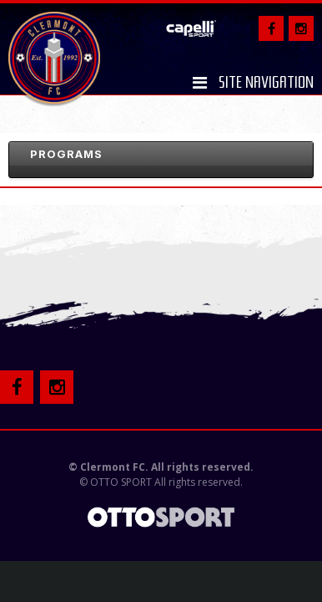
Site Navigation (253, 83)
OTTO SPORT (121, 482)
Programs (66, 154)
